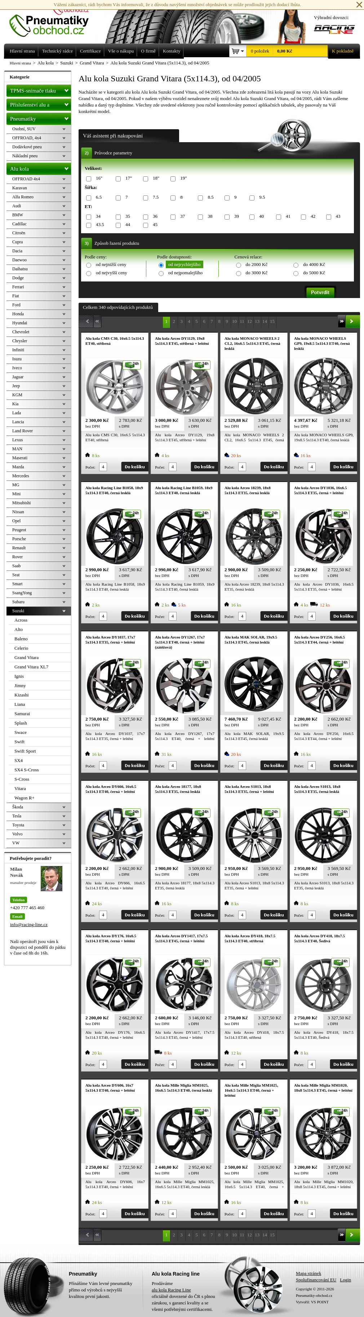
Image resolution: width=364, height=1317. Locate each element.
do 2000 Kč (257, 264)
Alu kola (40, 167)
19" (182, 178)
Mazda (18, 466)
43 (337, 216)
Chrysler (19, 340)
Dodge (18, 277)
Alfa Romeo (23, 196)
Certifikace (90, 51)
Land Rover (22, 430)
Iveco (17, 367)
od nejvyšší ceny (111, 272)
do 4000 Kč (314, 264)
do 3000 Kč (257, 272)
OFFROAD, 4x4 (26, 137)
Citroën (18, 232)
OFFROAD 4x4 (26, 178)
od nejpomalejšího (185, 272)
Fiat (15, 295)
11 (242, 321)
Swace (20, 732)
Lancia (18, 421)
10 (234, 321)
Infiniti (18, 349)
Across (20, 620)
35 (126, 216)
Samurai (22, 713)
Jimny (20, 685)
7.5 (154, 197)
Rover (17, 556)
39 (235, 216)
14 (264, 321)
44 (126, 225)
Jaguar (17, 376)
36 (153, 216)
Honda (18, 313)
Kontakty (171, 51)
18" (154, 178)
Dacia (17, 250)
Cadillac (19, 223)
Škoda (17, 806)
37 (181, 216)
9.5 (261, 197)
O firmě (148, 51)
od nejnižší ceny (111, 264)
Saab (16, 565)
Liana (19, 704)
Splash (20, 723)
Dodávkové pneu (27, 146)
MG (15, 484)
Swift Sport (25, 751)
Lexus (17, 439)
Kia (15, 403)
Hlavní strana (20, 63)
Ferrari (18, 286)
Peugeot (19, 529)
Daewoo (19, 259)
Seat (16, 574)
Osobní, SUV (24, 128)
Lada (16, 412)
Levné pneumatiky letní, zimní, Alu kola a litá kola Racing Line (54, 18)
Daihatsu (20, 268)
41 (286, 216)
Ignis (19, 676)
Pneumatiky (40, 117)
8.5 (209, 197)
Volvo (17, 833)
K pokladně (341, 51)
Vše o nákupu (121, 51)
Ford (16, 304)
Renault (19, 547)
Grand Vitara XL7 (31, 666)
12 (249, 321)
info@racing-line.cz (29, 924)
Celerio (21, 648)
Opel (16, 520)
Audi (16, 205)
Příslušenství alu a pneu (40, 105)
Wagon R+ (24, 797)
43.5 (98, 225)
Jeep (16, 385)
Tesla (16, 815)
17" (127, 178)
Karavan (19, 187)
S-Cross (21, 779)
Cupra (17, 241)
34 (97, 216)
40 (260, 216)
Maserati (19, 457)
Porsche (19, 538)
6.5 (97, 197)
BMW (17, 214)
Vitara (20, 788)
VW (15, 842)
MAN (17, 448)
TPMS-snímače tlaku (40, 89)
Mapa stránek (308, 1273)
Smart (17, 583)
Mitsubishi (21, 502)
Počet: (90, 467)
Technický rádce (57, 51)
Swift (19, 741)
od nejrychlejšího (184, 264)
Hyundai (19, 322)
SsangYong (22, 592)
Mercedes (20, 475)
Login (345, 1279)
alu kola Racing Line (171, 1290)
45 (153, 225)
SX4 (18, 760)
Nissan (18, 511)
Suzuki (18, 610)
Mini (16, 493)
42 (311, 216)
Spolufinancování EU (316, 1279)
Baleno (21, 638)
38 (208, 216)
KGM (17, 394)
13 (257, 321)
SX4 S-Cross (26, 769)
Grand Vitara (26, 657)
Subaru (18, 601)
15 (272, 321)
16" (97, 178)
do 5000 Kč (314, 272)
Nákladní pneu (24, 155)
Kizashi (21, 695)
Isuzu (17, 358)
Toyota (18, 824)
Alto (18, 629)
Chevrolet (20, 331)
